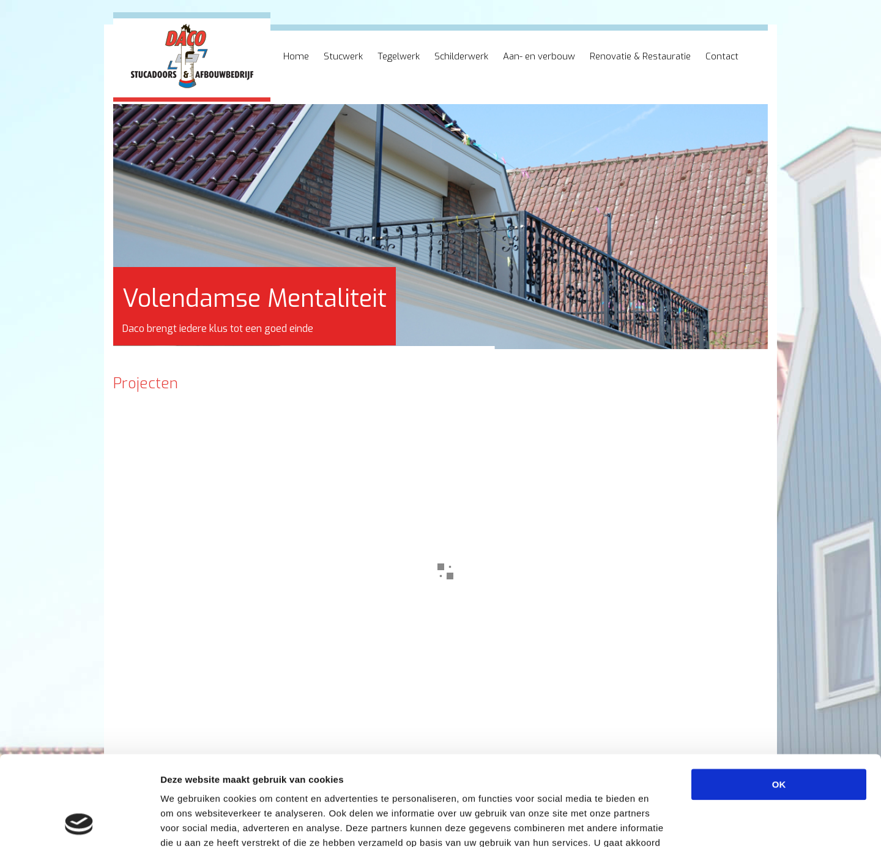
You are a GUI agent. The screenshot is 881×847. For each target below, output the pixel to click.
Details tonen (661, 823)
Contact (721, 56)
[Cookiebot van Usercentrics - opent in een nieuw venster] (79, 823)
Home (296, 56)
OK (779, 700)
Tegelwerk (398, 56)
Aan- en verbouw (539, 56)
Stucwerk (343, 56)
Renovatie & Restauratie (640, 56)
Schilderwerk (461, 56)
